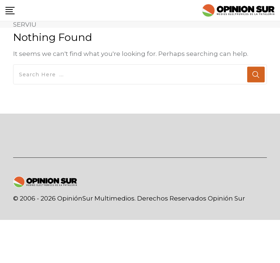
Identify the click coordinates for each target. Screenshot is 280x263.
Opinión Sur (226, 198)
